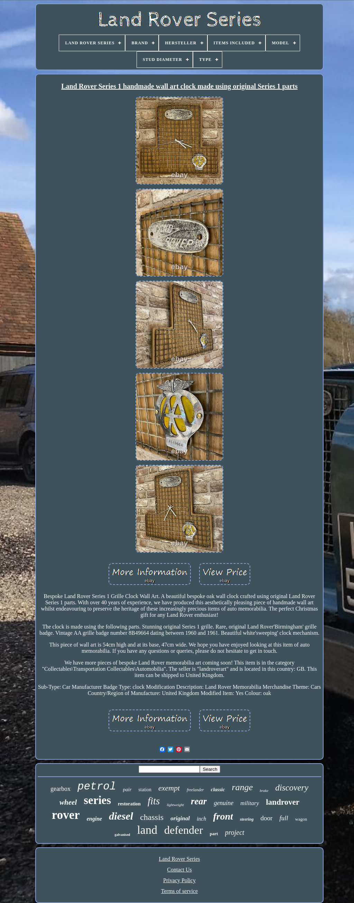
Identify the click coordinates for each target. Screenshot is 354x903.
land (147, 829)
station (145, 789)
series (97, 800)
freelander (195, 789)
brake (264, 790)
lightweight (175, 805)
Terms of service (179, 891)
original (180, 818)
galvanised (122, 835)
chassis (152, 817)
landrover (282, 802)
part (214, 833)
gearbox (60, 788)
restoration (129, 803)
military (249, 803)
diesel (121, 816)
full (283, 818)
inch (201, 819)
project (234, 832)
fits (154, 800)
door (266, 818)
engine (94, 819)
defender (183, 830)
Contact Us (179, 870)
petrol (96, 786)
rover (66, 815)
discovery (291, 787)
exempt (169, 788)
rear (199, 801)
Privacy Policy (179, 880)
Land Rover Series (179, 859)
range (242, 787)
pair (127, 789)
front (223, 816)
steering (246, 819)
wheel (68, 802)
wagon (301, 819)
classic (218, 789)
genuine (223, 803)
